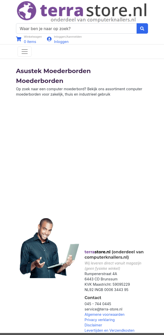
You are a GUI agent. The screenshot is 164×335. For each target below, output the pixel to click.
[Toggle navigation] (25, 52)
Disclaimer (93, 325)
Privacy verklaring (100, 320)
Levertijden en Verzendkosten (110, 330)
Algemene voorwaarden (105, 314)
